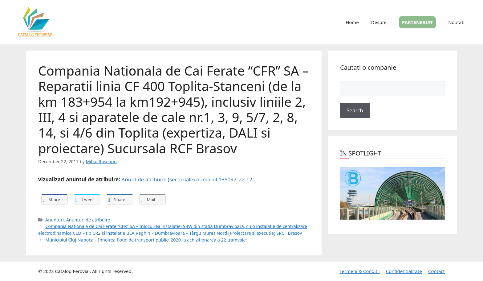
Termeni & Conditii (359, 271)
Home (352, 22)
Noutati (456, 22)
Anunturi (54, 220)
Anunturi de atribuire (88, 220)
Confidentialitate (404, 271)
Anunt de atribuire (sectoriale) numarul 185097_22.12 (186, 179)
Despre (379, 22)
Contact (436, 271)
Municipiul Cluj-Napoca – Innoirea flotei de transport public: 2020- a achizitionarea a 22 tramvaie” (146, 240)
